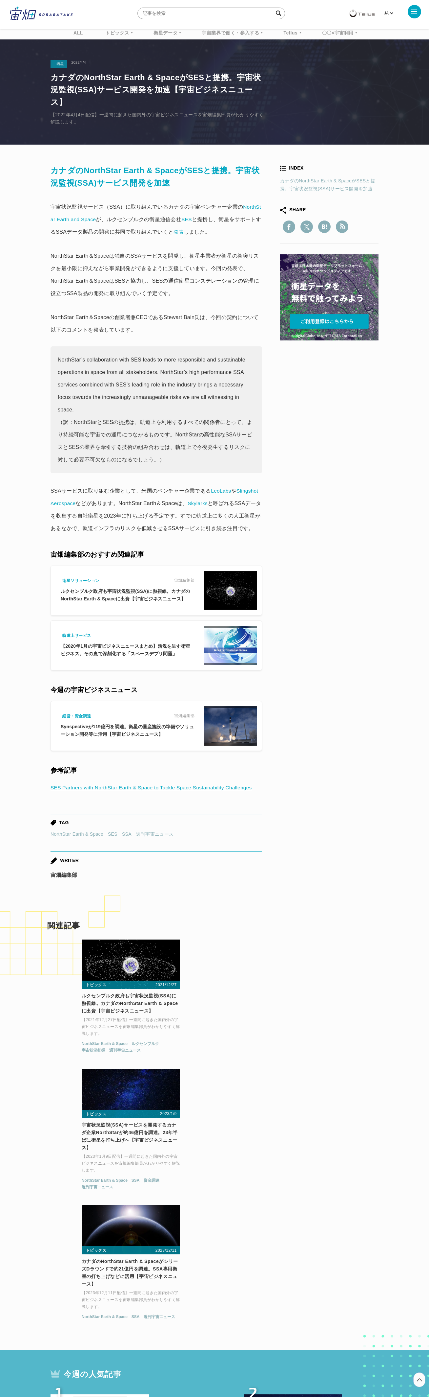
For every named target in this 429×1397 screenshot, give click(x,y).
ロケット (200, 1300)
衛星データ (165, 32)
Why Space (191, 1288)
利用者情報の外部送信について (249, 1362)
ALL (78, 32)
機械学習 (83, 1300)
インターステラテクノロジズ (323, 1300)
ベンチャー (288, 1288)
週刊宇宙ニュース (155, 834)
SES (112, 834)
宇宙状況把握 (60, 1052)
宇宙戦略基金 (236, 1300)
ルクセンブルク (112, 1045)
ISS (108, 1300)
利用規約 (160, 1362)
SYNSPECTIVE (162, 1300)
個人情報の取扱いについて (194, 1362)
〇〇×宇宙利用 (338, 32)
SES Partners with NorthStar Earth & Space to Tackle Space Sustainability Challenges (155, 787)
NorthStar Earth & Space (77, 834)
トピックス (117, 32)
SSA (127, 834)
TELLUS (122, 1288)
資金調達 (233, 1053)
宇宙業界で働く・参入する (230, 32)
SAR (128, 1300)
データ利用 (354, 1288)
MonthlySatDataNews (240, 1288)
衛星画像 (321, 1288)
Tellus (290, 32)
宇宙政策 (270, 1300)
